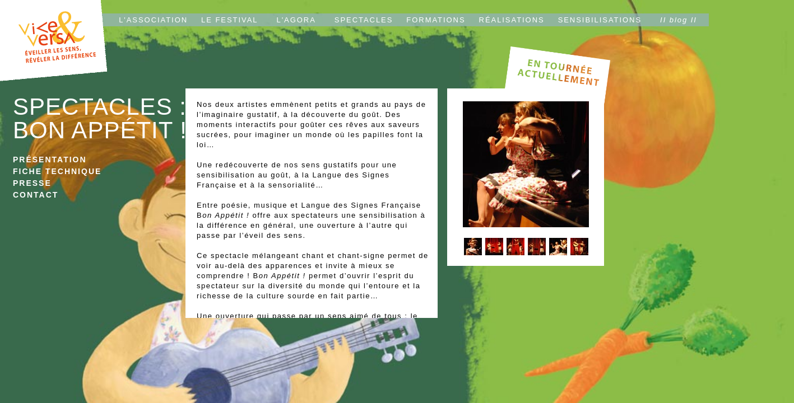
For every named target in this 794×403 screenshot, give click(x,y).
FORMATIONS (435, 20)
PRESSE (32, 183)
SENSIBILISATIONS (600, 20)
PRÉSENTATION (50, 159)
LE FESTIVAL (229, 20)
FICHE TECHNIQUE (57, 171)
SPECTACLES (364, 20)
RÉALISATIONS (512, 20)
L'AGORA (296, 20)
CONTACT (35, 194)
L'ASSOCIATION (153, 20)
